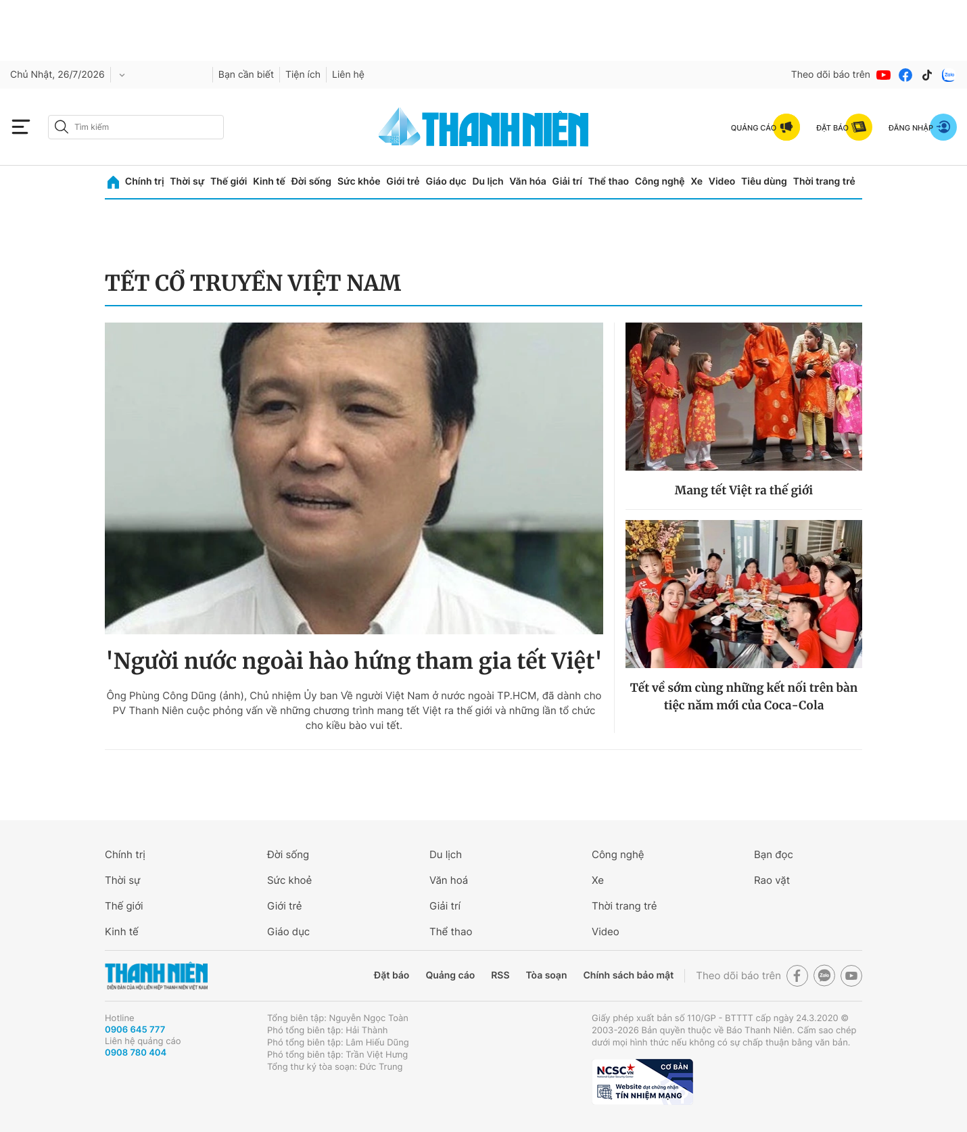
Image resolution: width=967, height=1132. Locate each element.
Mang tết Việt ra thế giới (744, 490)
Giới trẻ (402, 181)
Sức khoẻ (289, 880)
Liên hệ (348, 74)
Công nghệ (660, 181)
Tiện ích (303, 74)
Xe (696, 181)
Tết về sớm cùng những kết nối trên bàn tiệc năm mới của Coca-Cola (744, 696)
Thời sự (187, 181)
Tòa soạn (546, 975)
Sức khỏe (359, 181)
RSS (500, 975)
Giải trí (567, 181)
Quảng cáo (450, 975)
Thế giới (228, 181)
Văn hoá (448, 880)
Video (722, 181)
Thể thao (608, 181)
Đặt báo (391, 975)
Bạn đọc (773, 854)
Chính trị (144, 181)
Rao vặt (772, 880)
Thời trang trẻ (824, 181)
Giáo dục (445, 181)
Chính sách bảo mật (628, 975)
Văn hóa (527, 181)
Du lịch (487, 181)
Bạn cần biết (246, 74)
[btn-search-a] (61, 126)
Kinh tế (269, 181)
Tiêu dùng (764, 181)
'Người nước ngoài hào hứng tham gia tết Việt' (354, 661)
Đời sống (311, 181)
